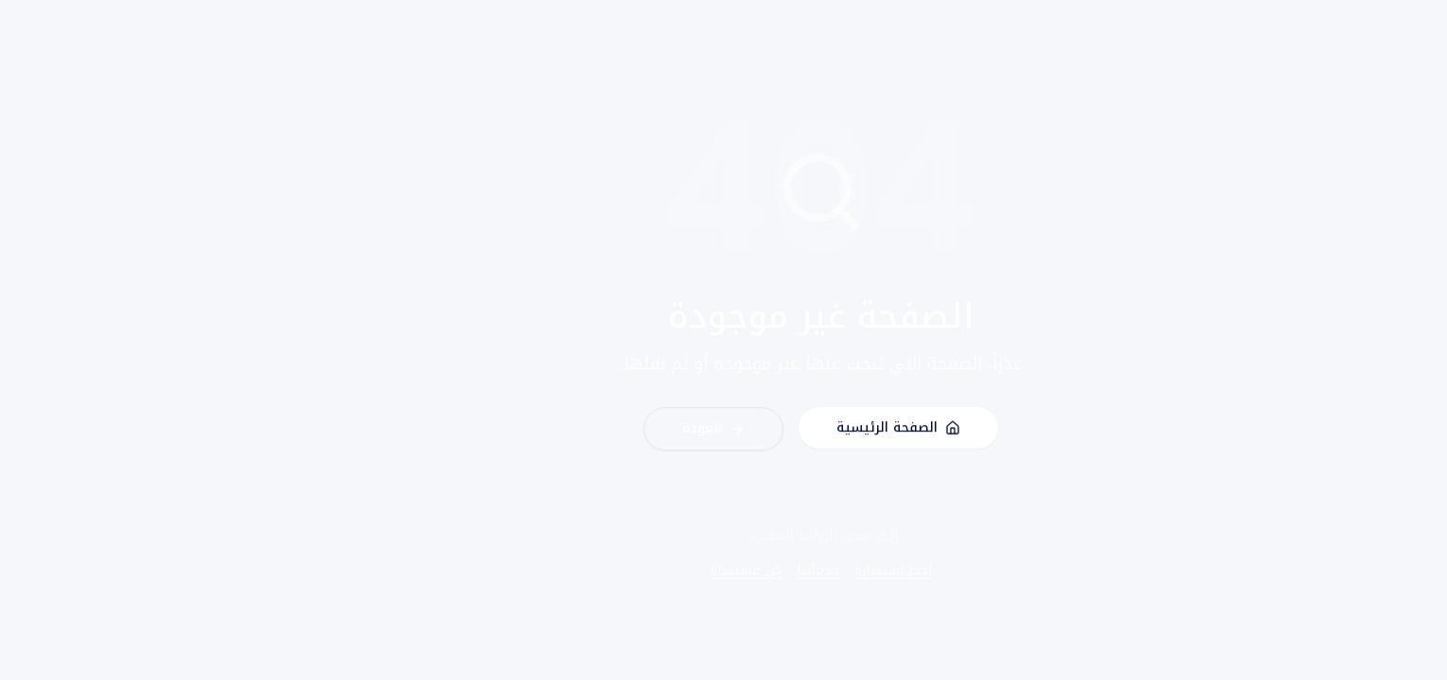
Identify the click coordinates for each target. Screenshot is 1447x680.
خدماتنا (720, 570)
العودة (616, 431)
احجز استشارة (796, 570)
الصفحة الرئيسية (801, 430)
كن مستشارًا (648, 570)
